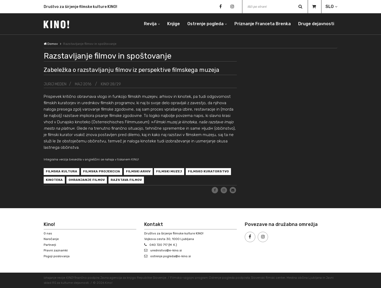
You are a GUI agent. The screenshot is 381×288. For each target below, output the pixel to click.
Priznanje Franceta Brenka (262, 23)
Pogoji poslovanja (57, 256)
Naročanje (51, 239)
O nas (48, 233)
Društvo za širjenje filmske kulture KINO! (80, 7)
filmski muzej (169, 172)
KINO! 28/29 (111, 84)
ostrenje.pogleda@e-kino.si (171, 256)
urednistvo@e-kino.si (166, 250)
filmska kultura (61, 172)
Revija (150, 23)
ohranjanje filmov (87, 180)
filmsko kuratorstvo (208, 172)
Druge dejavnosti (316, 23)
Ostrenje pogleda (205, 23)
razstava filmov (126, 180)
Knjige (173, 23)
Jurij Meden (55, 84)
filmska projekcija (101, 172)
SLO (329, 6)
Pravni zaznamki (56, 250)
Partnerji (50, 245)
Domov (51, 44)
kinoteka (54, 180)
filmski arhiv (138, 172)
